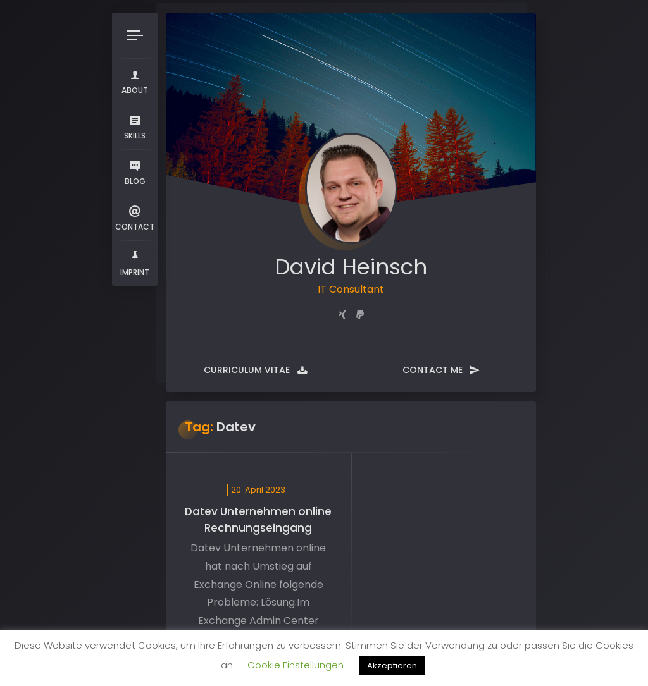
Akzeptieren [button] (392, 665)
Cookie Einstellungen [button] (295, 664)
